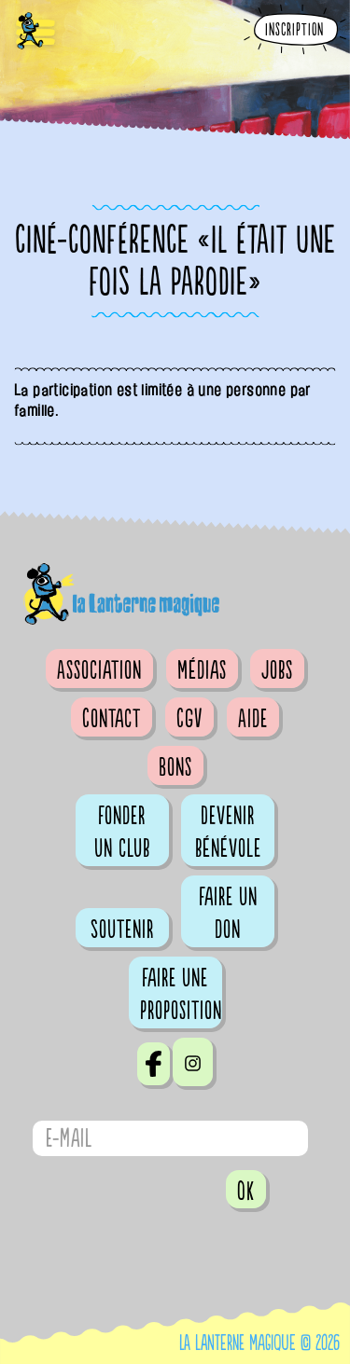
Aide (253, 719)
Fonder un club (122, 832)
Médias (202, 670)
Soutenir (122, 929)
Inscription (294, 30)
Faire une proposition (181, 994)
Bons (175, 767)
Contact (111, 719)
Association (99, 670)
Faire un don (228, 913)
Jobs (277, 670)
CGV (189, 719)
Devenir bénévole (228, 832)
